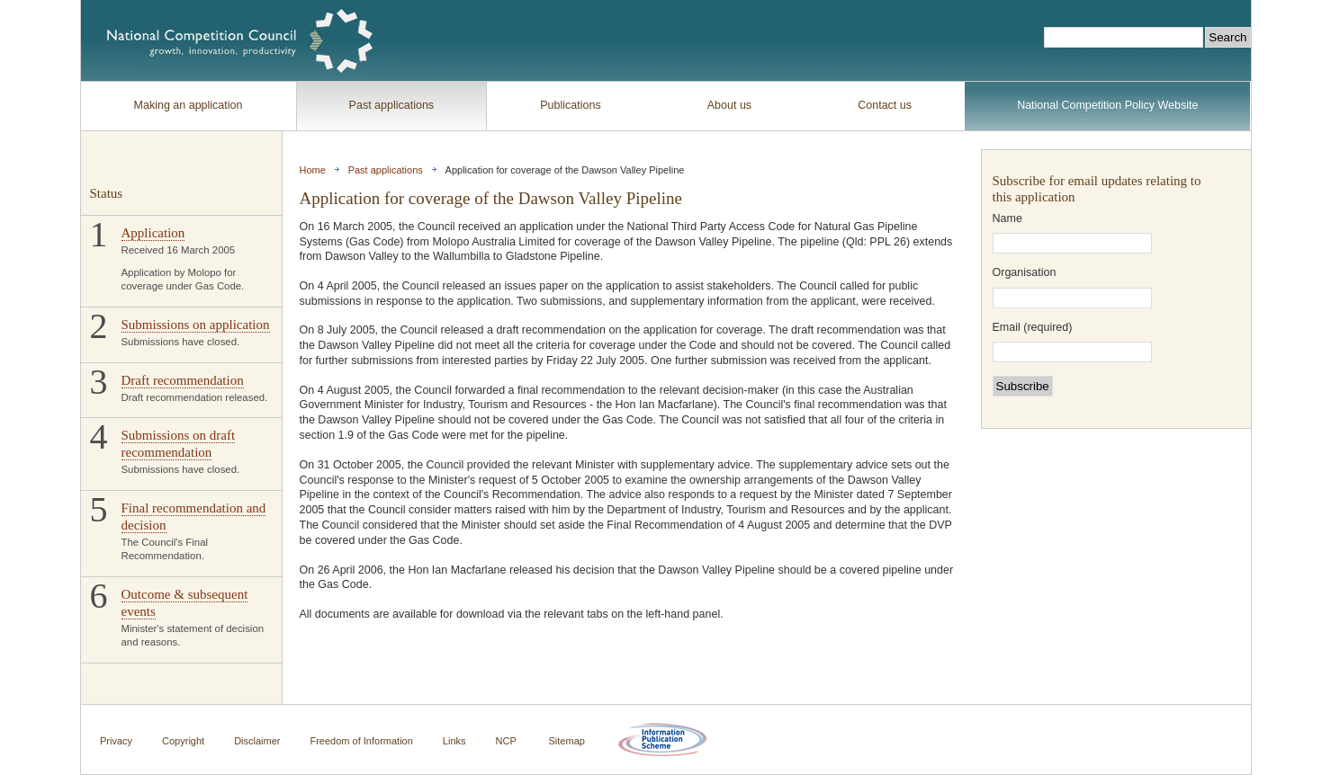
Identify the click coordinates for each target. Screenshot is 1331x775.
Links (454, 740)
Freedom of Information (361, 740)
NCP (506, 740)
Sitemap (567, 740)
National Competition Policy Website (1107, 105)
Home (313, 170)
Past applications (392, 105)
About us (729, 105)
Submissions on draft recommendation (178, 443)
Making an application (188, 105)
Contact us (885, 105)
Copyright (183, 740)
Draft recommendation (182, 380)
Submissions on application (195, 324)
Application (153, 233)
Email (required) (1033, 328)
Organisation (1025, 273)
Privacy (116, 740)
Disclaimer (257, 740)
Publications (570, 105)
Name (1007, 219)
